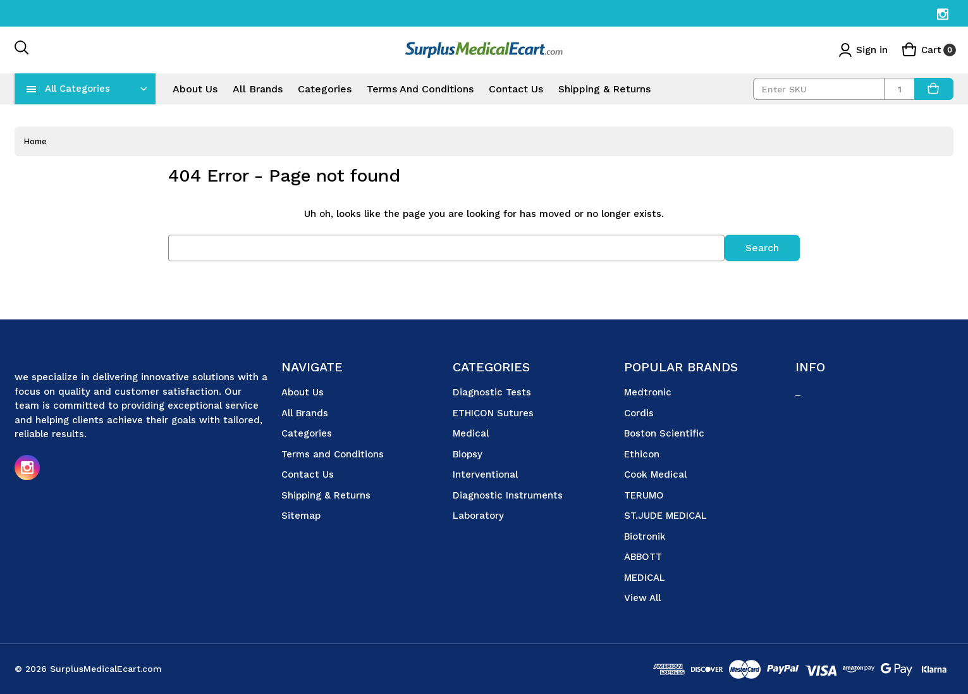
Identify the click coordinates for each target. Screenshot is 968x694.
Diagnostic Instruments (508, 494)
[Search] (22, 50)
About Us (195, 89)
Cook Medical (655, 474)
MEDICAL (644, 577)
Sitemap (301, 515)
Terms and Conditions (420, 89)
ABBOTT (643, 556)
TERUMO (644, 494)
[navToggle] (31, 88)
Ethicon (641, 453)
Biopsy (467, 453)
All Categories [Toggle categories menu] (77, 88)
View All (642, 598)
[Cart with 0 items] (929, 50)
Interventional (485, 474)
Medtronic (647, 392)
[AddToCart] (933, 89)
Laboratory (478, 515)
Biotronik (645, 536)
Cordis (639, 412)
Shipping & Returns (604, 89)
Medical (471, 433)
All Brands (258, 89)
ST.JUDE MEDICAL (665, 515)
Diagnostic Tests (492, 392)
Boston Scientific (664, 433)
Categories (325, 89)
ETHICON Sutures (493, 412)
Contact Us (516, 89)
